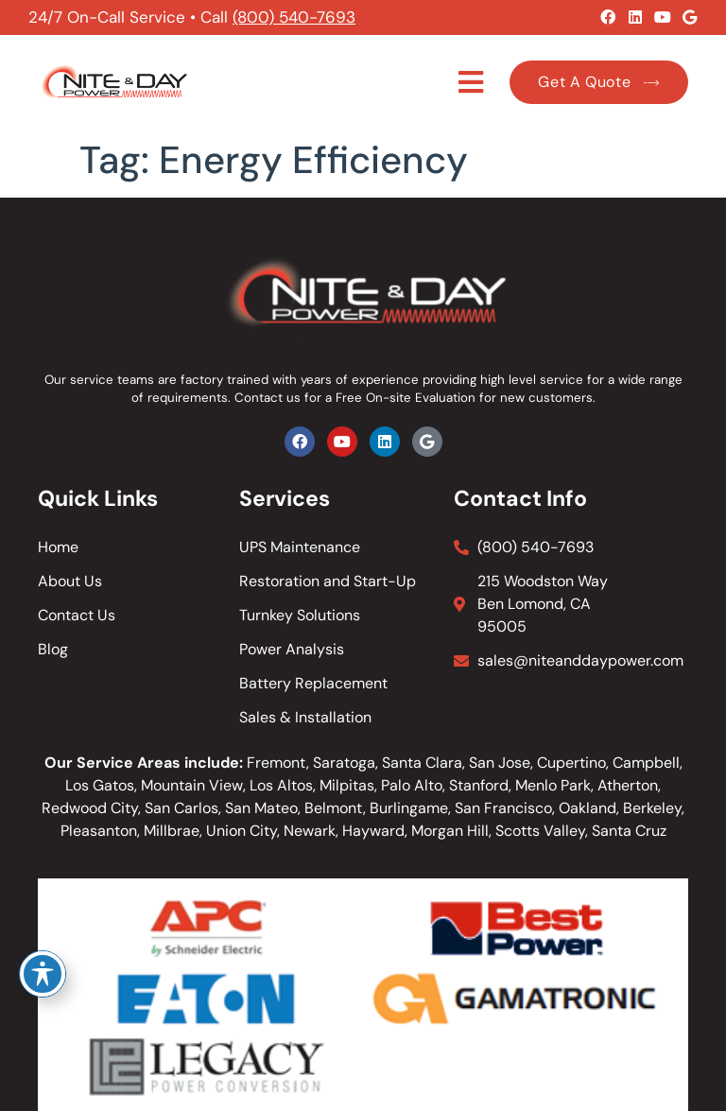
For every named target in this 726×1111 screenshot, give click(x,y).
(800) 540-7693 (294, 17)
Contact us (267, 398)
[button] (471, 82)
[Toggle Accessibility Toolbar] (42, 974)
